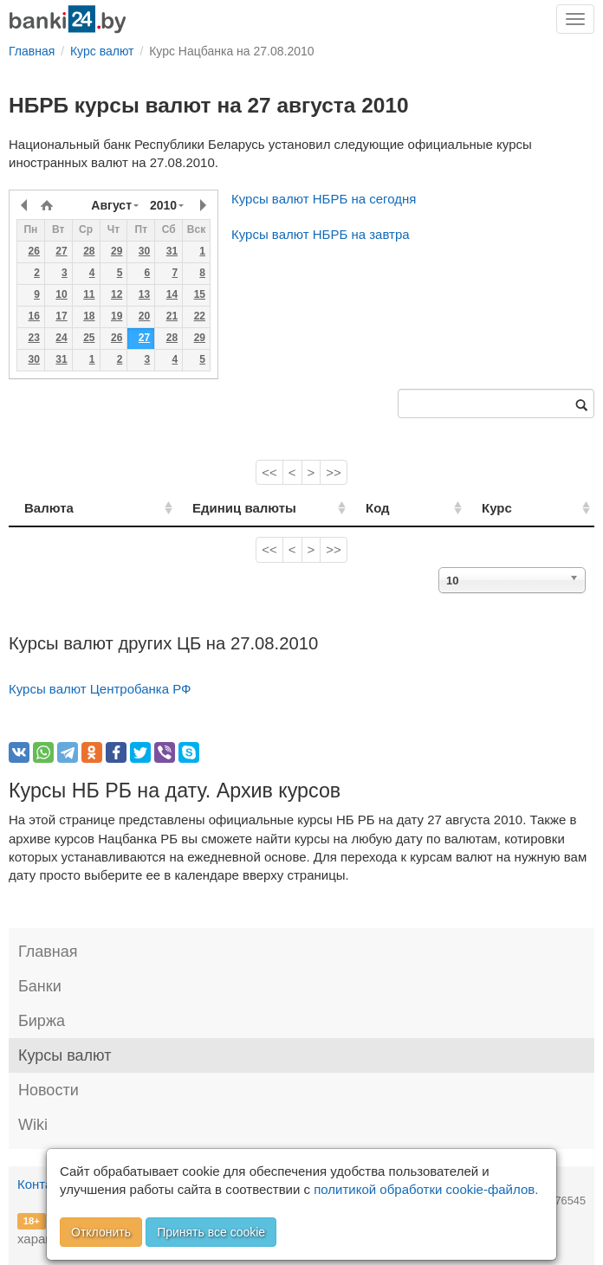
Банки (40, 986)
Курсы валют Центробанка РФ (100, 688)
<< (269, 472)
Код (417, 507)
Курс (517, 507)
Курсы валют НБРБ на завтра (320, 234)
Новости (48, 1090)
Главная (48, 951)
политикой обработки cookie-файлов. (426, 1189)
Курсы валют (64, 1055)
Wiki (33, 1124)
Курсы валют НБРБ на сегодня (323, 198)
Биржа (41, 1020)
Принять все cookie (211, 1232)
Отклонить (101, 1232)
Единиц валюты (218, 507)
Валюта (49, 507)
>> (333, 472)
